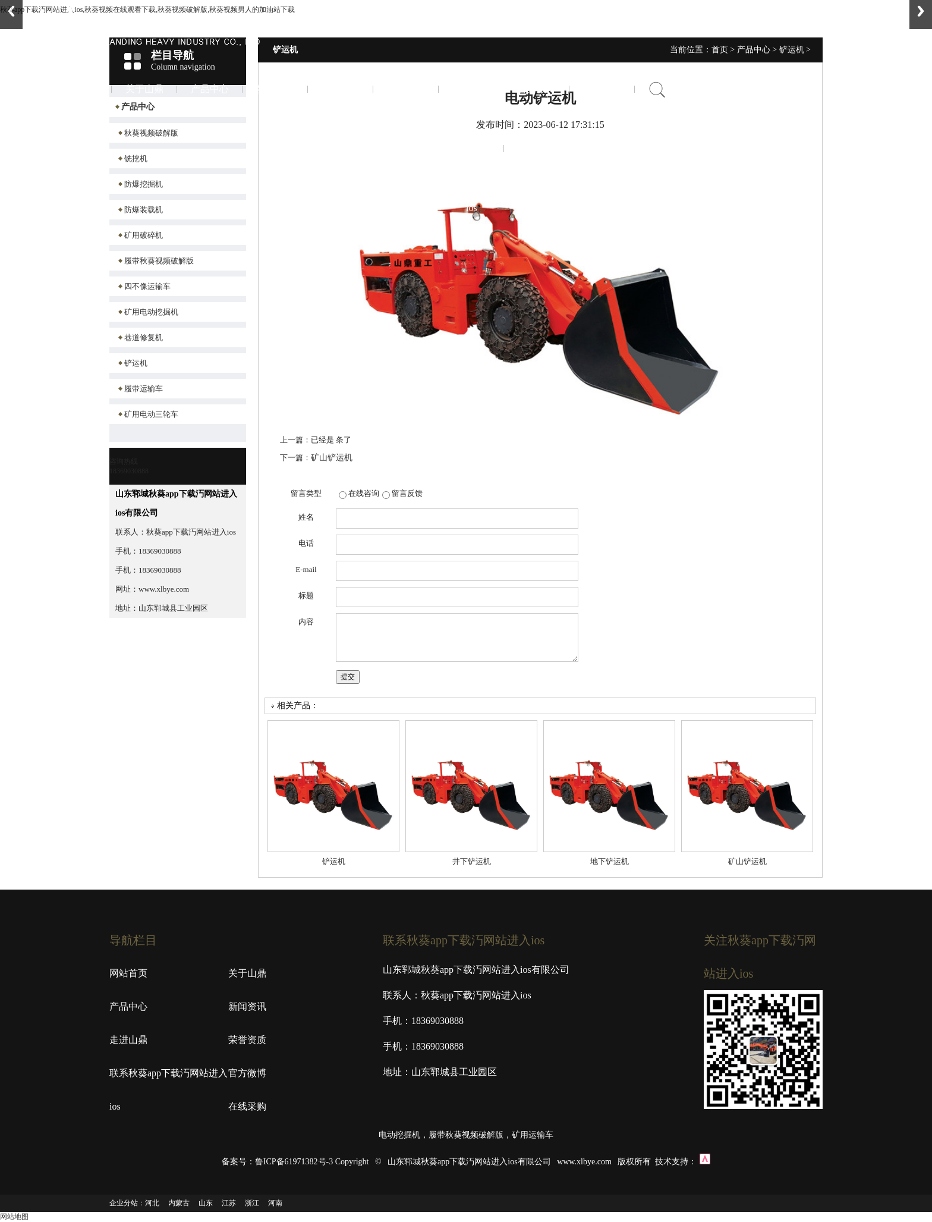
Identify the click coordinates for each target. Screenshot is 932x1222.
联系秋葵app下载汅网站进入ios (471, 148)
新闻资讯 (275, 89)
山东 (206, 1203)
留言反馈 (407, 493)
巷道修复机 (143, 337)
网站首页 (128, 973)
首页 (79, 89)
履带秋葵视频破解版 (159, 260)
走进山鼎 (341, 89)
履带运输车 (143, 388)
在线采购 (602, 89)
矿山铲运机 (331, 457)
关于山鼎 (144, 89)
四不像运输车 (147, 286)
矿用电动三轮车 (151, 414)
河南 (275, 1203)
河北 (152, 1203)
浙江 (252, 1203)
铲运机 (135, 363)
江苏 (229, 1203)
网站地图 (14, 1216)
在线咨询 (363, 493)
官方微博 (537, 89)
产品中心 (210, 89)
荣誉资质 (406, 89)
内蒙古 (179, 1203)
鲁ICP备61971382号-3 (294, 1161)
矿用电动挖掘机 (151, 311)
